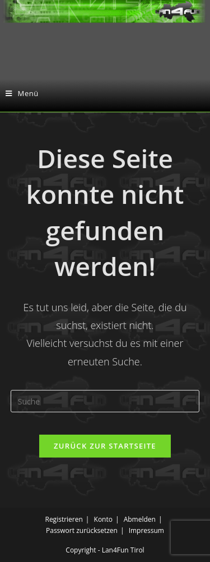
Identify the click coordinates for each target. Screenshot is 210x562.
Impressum (146, 530)
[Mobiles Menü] (22, 93)
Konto (103, 519)
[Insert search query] (105, 401)
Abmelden (140, 519)
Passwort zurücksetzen (82, 530)
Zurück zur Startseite (105, 446)
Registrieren (63, 519)
